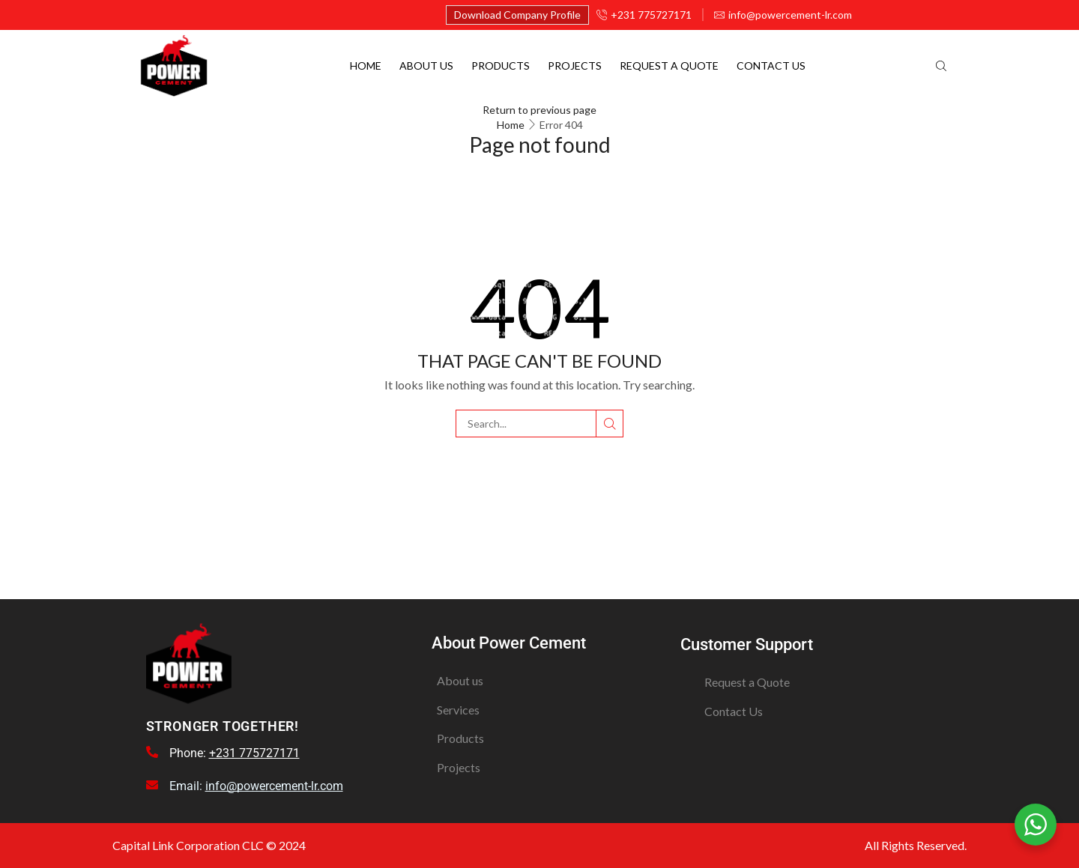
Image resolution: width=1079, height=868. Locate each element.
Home (365, 65)
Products (500, 65)
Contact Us (771, 65)
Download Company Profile (517, 14)
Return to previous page (539, 109)
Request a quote (669, 65)
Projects (575, 65)
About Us (426, 65)
